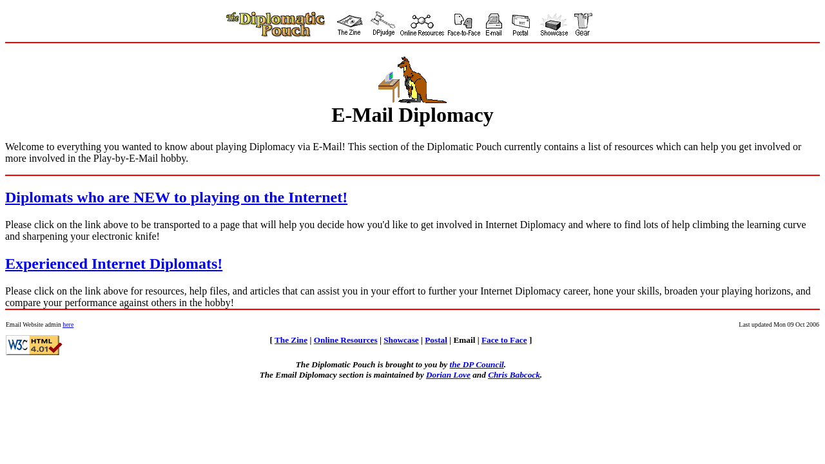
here (68, 324)
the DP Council (476, 364)
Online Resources (346, 340)
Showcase (401, 340)
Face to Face (504, 340)
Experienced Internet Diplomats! (113, 263)
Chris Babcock (514, 375)
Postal (436, 340)
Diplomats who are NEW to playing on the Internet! (176, 197)
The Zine (291, 340)
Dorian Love (448, 375)
